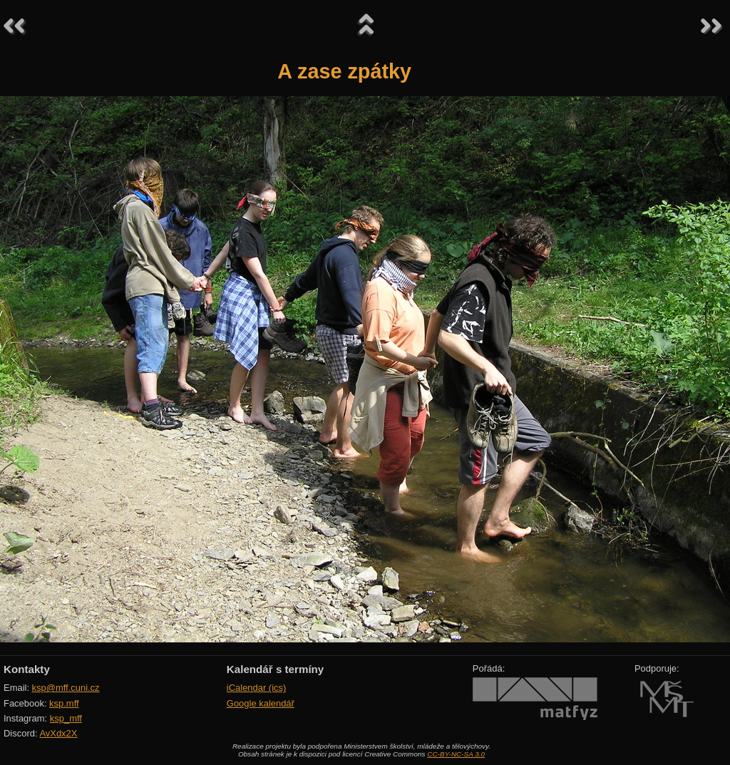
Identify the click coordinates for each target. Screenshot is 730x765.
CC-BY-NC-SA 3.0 (456, 754)
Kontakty (27, 669)
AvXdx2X (58, 733)
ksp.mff (64, 703)
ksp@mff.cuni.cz (66, 687)
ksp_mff (66, 718)
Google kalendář (260, 703)
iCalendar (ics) (257, 687)
